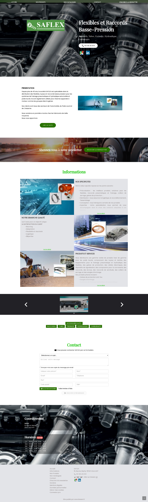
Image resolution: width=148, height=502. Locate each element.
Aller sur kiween (90, 477)
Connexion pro (55, 492)
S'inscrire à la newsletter (128, 2)
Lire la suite (48, 125)
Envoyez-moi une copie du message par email (57, 367)
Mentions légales (56, 485)
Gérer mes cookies (57, 490)
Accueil (14, 2)
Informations (54, 471)
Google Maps (82, 53)
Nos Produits (40, 2)
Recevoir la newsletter (97, 150)
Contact (97, 2)
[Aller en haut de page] (144, 498)
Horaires (53, 483)
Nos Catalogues (70, 2)
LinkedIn (88, 53)
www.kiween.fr (79, 499)
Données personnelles (58, 488)
